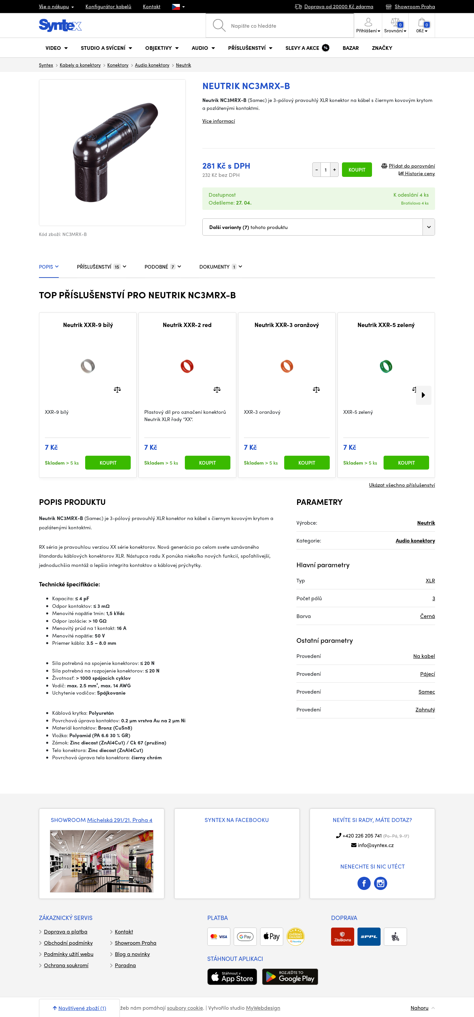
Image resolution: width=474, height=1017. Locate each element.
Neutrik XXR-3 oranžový (286, 325)
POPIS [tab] (49, 266)
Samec (427, 691)
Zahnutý (425, 709)
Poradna (125, 965)
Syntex (46, 64)
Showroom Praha (135, 942)
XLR (430, 580)
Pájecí (427, 673)
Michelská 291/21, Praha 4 (119, 820)
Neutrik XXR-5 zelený (386, 325)
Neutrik (183, 64)
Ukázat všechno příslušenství (402, 484)
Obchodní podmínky (68, 942)
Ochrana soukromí (66, 965)
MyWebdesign (263, 1007)
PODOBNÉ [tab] (163, 266)
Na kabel (424, 656)
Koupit (357, 169)
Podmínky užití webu (68, 954)
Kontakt (151, 6)
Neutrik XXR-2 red (187, 325)
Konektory (117, 64)
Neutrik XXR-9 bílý (88, 325)
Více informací (218, 120)
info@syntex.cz (376, 845)
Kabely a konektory (80, 64)
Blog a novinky (132, 954)
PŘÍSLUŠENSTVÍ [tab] (101, 266)
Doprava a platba (65, 931)
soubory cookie (185, 1007)
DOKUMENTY (220, 266)
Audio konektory (152, 64)
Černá (427, 616)
